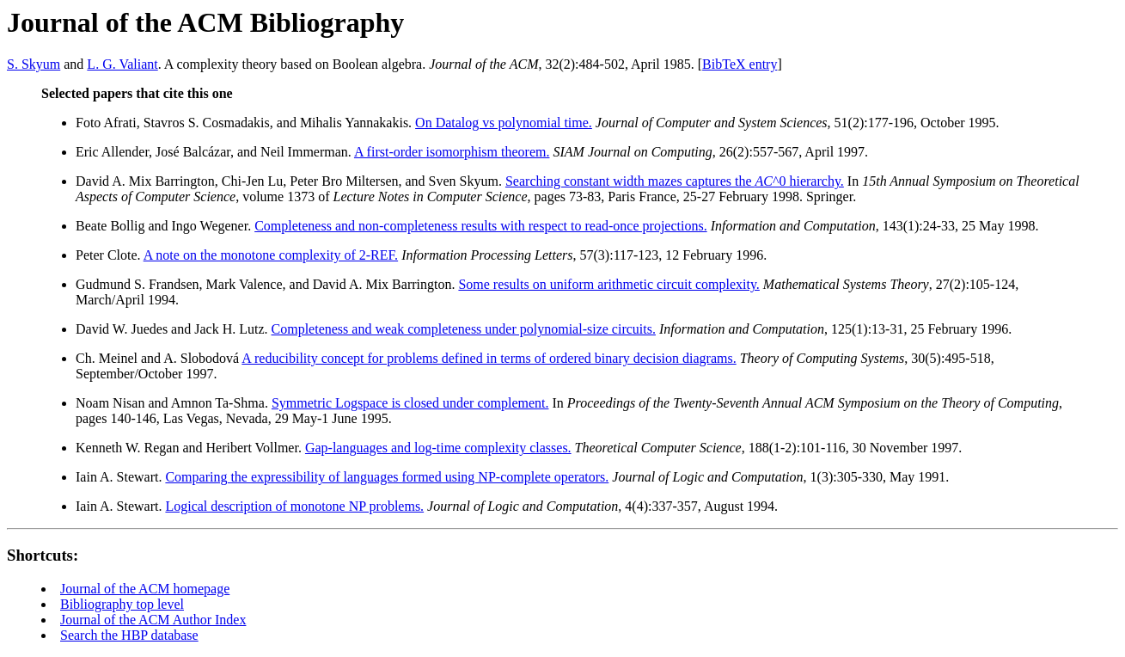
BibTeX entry (739, 64)
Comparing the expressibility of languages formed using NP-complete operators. (386, 477)
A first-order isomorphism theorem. (452, 151)
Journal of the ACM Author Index (153, 619)
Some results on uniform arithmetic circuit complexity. (608, 284)
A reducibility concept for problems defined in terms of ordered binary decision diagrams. (489, 358)
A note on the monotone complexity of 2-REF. (271, 255)
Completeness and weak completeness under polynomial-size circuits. (464, 329)
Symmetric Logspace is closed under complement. (410, 403)
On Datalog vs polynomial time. (503, 122)
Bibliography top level (122, 604)
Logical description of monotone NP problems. (294, 506)
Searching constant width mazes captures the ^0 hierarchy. (674, 181)
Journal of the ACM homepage (144, 588)
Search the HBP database (129, 635)
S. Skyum (33, 64)
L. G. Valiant (122, 64)
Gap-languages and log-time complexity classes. (438, 447)
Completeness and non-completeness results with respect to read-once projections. (480, 225)
